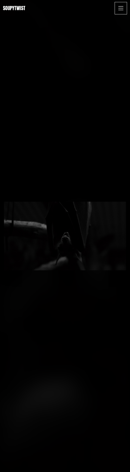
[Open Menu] (121, 8)
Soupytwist (14, 8)
